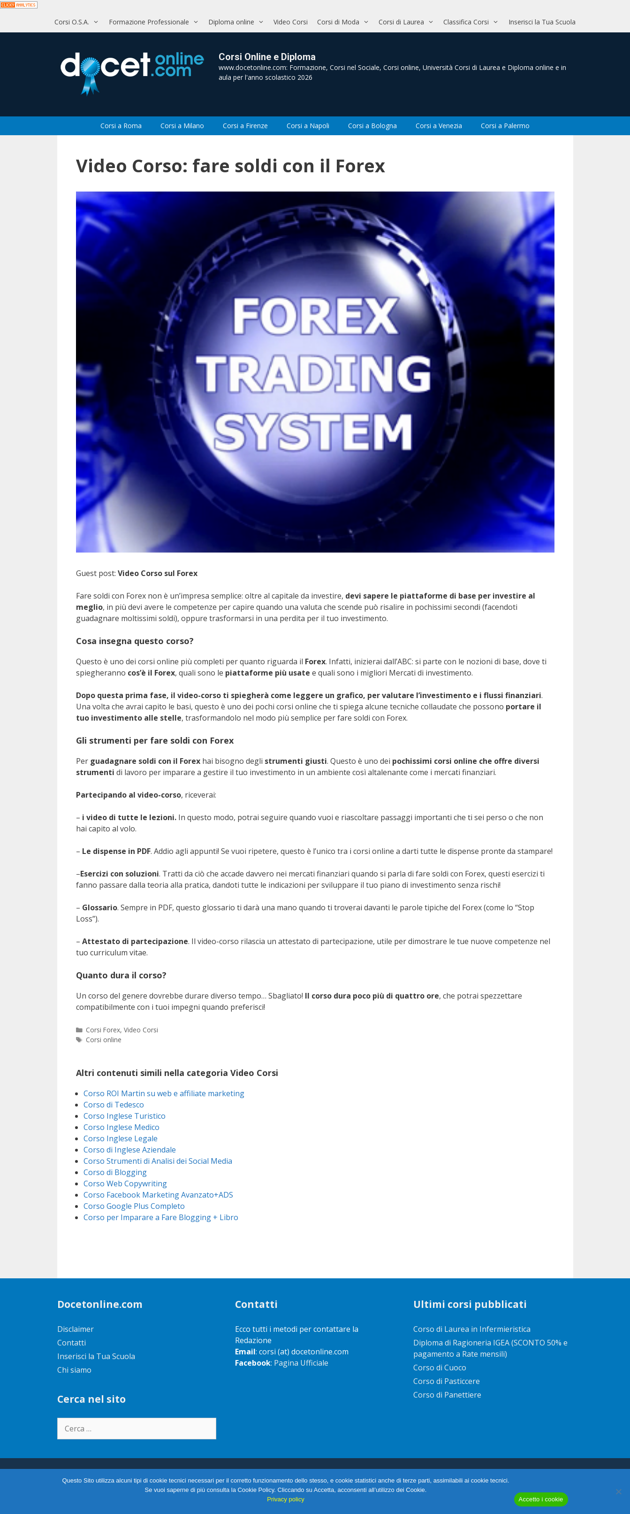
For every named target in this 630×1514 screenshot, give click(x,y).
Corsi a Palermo (505, 125)
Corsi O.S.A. (79, 21)
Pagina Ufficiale (301, 1363)
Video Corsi (290, 21)
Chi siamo (74, 1370)
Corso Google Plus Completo (134, 1206)
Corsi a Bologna (372, 125)
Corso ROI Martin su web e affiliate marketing (163, 1093)
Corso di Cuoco (439, 1367)
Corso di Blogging (115, 1172)
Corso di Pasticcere (446, 1381)
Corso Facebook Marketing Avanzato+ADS (158, 1195)
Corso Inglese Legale (120, 1138)
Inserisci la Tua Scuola (542, 21)
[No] (618, 1491)
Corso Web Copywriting (125, 1183)
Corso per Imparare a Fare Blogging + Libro (160, 1217)
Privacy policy (285, 1499)
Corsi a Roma (121, 125)
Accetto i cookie (541, 1499)
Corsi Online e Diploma (267, 56)
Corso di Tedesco (113, 1104)
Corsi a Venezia (439, 125)
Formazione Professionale (156, 21)
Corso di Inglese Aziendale (129, 1150)
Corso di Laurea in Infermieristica (472, 1329)
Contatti (71, 1342)
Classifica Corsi (473, 21)
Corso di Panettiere (447, 1395)
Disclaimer (75, 1329)
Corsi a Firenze (245, 125)
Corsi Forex (103, 1029)
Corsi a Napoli (308, 125)
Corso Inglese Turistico (124, 1116)
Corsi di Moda (345, 21)
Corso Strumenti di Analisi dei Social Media (157, 1161)
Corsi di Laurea (409, 21)
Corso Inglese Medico (121, 1127)
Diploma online (238, 21)
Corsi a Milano (182, 125)
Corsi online (103, 1039)
